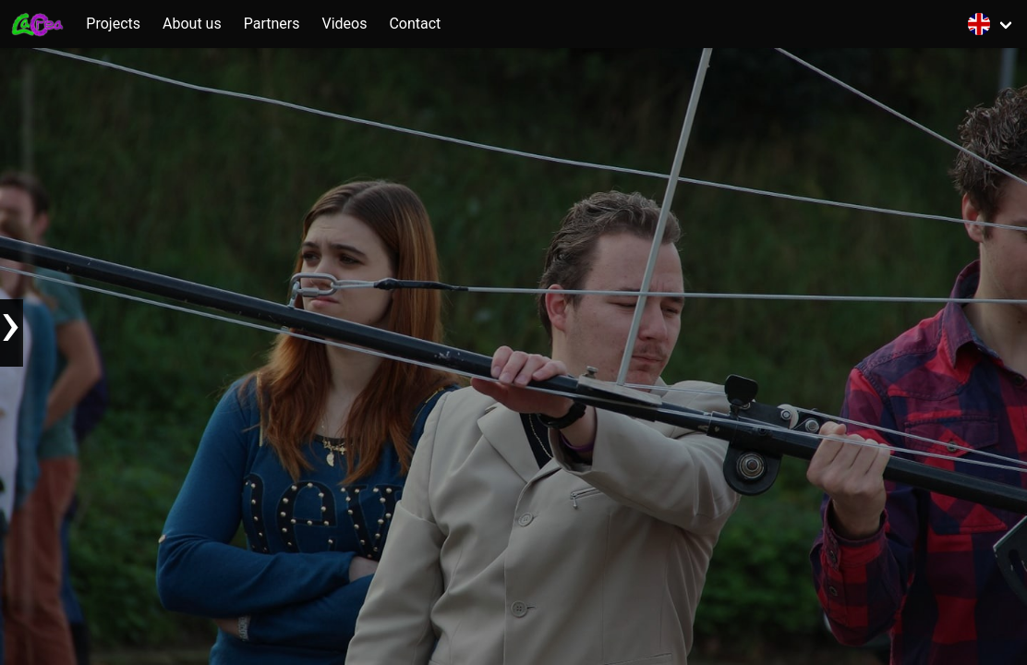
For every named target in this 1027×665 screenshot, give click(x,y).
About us (192, 23)
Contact (415, 23)
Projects (113, 23)
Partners (272, 23)
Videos (344, 23)
